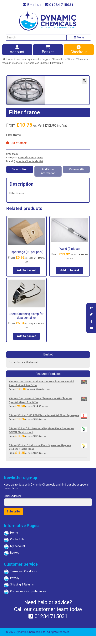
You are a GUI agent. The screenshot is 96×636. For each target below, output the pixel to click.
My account (17, 546)
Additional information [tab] (48, 171)
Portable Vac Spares (36, 62)
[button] (84, 81)
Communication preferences (28, 591)
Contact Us (17, 539)
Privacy (14, 578)
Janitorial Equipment (27, 59)
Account (17, 49)
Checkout (78, 49)
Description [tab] (20, 169)
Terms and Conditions (24, 571)
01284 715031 (59, 5)
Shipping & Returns (22, 584)
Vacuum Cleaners (12, 62)
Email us (32, 5)
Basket (48, 49)
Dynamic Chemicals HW (28, 161)
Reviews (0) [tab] (76, 169)
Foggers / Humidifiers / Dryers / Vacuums (65, 59)
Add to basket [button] (26, 270)
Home (10, 59)
